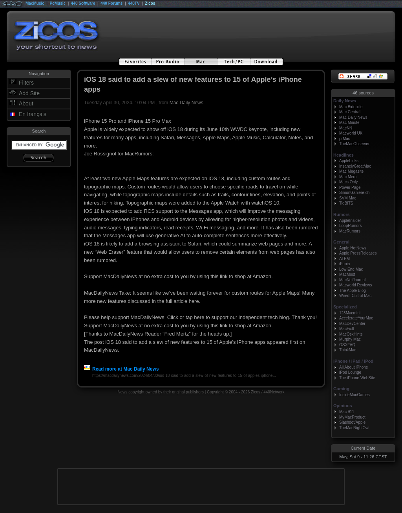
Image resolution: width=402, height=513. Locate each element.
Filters (26, 82)
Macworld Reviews (355, 285)
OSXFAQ (347, 345)
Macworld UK (350, 133)
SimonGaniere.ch (354, 192)
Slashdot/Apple (352, 422)
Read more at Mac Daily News (121, 369)
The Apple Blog (352, 290)
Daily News (344, 100)
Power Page (349, 187)
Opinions (342, 405)
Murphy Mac (350, 339)
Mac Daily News (186, 102)
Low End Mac (351, 269)
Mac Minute (349, 122)
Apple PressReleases (358, 253)
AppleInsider (350, 220)
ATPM (344, 258)
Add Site (29, 93)
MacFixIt (346, 329)
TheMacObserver (354, 144)
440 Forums (111, 3)
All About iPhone (353, 367)
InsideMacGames (354, 395)
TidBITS (346, 203)
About (26, 103)
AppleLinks (348, 161)
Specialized (345, 306)
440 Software (83, 3)
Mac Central (349, 112)
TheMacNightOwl (354, 428)
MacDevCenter (352, 323)
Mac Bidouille (350, 107)
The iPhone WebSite (357, 378)
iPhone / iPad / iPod (353, 361)
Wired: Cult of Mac (355, 295)
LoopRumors (350, 225)
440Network (273, 392)
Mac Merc (347, 177)
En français (32, 114)
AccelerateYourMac (356, 318)
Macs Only (348, 182)
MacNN (345, 128)
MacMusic (35, 3)
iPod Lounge (350, 372)
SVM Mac (347, 198)
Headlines (343, 155)
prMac (344, 139)
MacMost (347, 274)
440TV (133, 3)
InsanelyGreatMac (355, 166)
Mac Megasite (351, 171)
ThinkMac (347, 350)
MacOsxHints (350, 334)
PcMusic (58, 3)
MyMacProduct (352, 417)
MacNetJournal (352, 280)
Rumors (341, 214)
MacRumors (349, 231)
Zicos (150, 3)
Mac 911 (346, 412)
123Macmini (349, 313)
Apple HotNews (352, 248)
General (341, 242)
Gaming (341, 388)
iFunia (344, 264)
